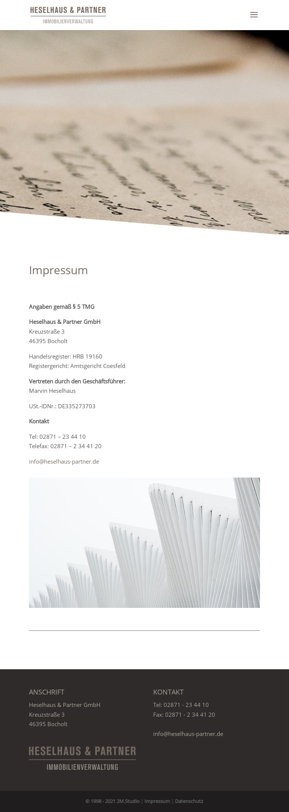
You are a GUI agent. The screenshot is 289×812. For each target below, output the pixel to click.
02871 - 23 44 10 (186, 704)
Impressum (157, 801)
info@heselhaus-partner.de (64, 461)
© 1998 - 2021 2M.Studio (112, 801)
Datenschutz (189, 801)
